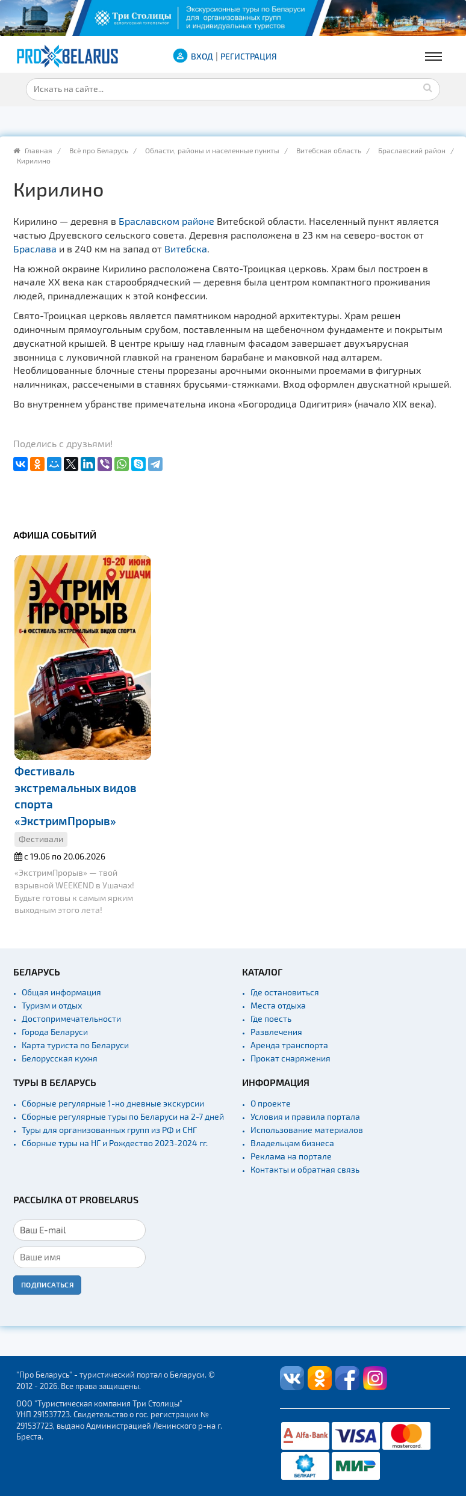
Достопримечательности (71, 1018)
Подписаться (47, 1284)
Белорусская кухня (60, 1058)
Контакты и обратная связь (304, 1169)
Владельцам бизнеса (292, 1143)
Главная (38, 150)
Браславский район (412, 150)
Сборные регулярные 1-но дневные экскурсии (113, 1103)
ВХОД (202, 56)
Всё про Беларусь (98, 150)
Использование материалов (306, 1130)
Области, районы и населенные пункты (212, 150)
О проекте (270, 1103)
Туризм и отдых (52, 1005)
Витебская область (328, 150)
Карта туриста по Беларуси (75, 1045)
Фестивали (41, 839)
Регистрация (248, 56)
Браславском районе (166, 221)
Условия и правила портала (305, 1116)
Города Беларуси (55, 1032)
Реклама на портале (291, 1156)
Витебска (185, 248)
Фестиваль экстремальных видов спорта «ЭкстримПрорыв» (75, 795)
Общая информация (61, 992)
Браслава (35, 248)
